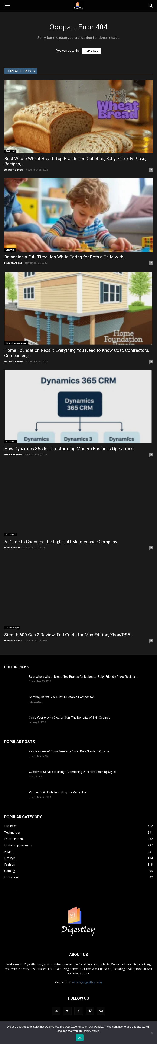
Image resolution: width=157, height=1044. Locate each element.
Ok (79, 1037)
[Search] (151, 6)
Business (11, 441)
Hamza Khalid (13, 640)
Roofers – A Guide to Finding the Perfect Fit (58, 792)
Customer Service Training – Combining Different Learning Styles (73, 772)
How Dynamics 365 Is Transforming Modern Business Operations (69, 448)
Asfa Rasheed (13, 454)
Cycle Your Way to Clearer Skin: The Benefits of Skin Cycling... (70, 717)
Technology (12, 627)
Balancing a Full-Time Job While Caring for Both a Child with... (65, 257)
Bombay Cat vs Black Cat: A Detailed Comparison (62, 697)
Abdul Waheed (13, 169)
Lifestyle (10, 249)
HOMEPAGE (91, 51)
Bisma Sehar (12, 547)
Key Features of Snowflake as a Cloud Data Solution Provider (69, 751)
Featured (10, 151)
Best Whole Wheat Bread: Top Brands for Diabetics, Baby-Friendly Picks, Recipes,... (83, 676)
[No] (152, 1033)
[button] (7, 6)
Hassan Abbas (13, 262)
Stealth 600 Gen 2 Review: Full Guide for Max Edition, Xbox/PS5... (68, 634)
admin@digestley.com (87, 982)
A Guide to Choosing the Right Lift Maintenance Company (61, 541)
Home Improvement (16, 343)
